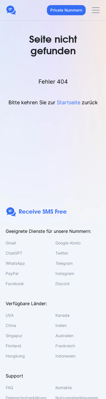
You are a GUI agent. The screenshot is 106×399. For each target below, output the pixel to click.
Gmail (11, 242)
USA (10, 315)
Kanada (62, 315)
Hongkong (15, 356)
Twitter (61, 253)
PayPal (12, 273)
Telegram (64, 263)
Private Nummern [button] (66, 10)
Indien (61, 325)
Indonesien (65, 356)
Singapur (14, 335)
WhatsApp (15, 263)
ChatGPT (14, 253)
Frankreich (65, 345)
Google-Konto (68, 242)
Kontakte (63, 387)
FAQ (9, 387)
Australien (64, 335)
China (11, 325)
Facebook (15, 283)
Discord (62, 283)
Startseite (68, 102)
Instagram (64, 273)
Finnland (13, 345)
